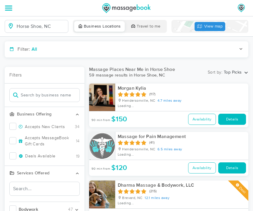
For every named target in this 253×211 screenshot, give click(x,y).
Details (232, 119)
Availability (202, 119)
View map (210, 26)
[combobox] (41, 26)
